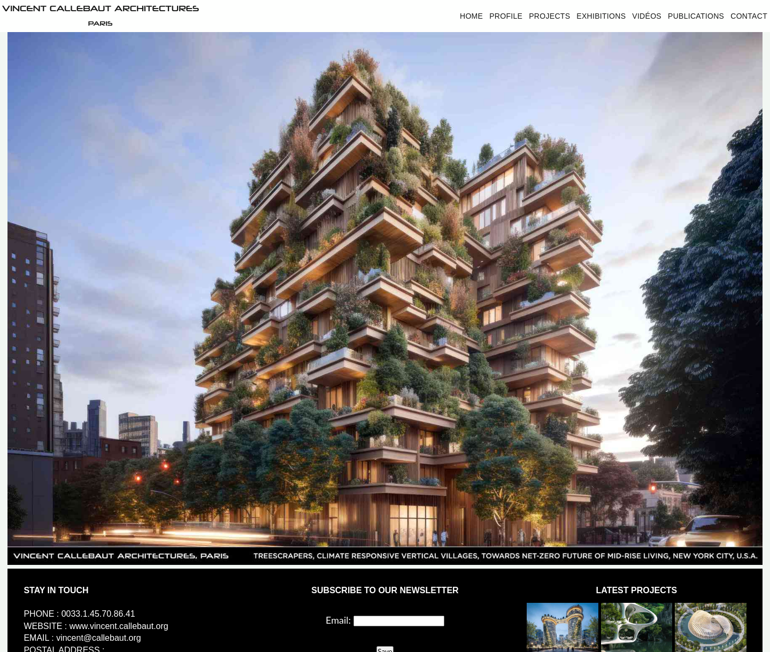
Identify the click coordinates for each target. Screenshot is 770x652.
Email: (338, 620)
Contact (748, 16)
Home (471, 16)
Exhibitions (601, 16)
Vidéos (646, 16)
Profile (505, 16)
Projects (549, 16)
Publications (696, 16)
